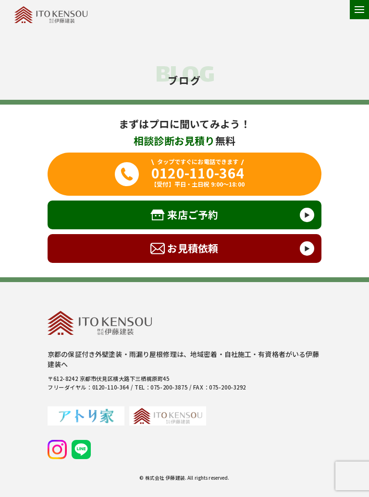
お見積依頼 (192, 248)
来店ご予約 (192, 214)
